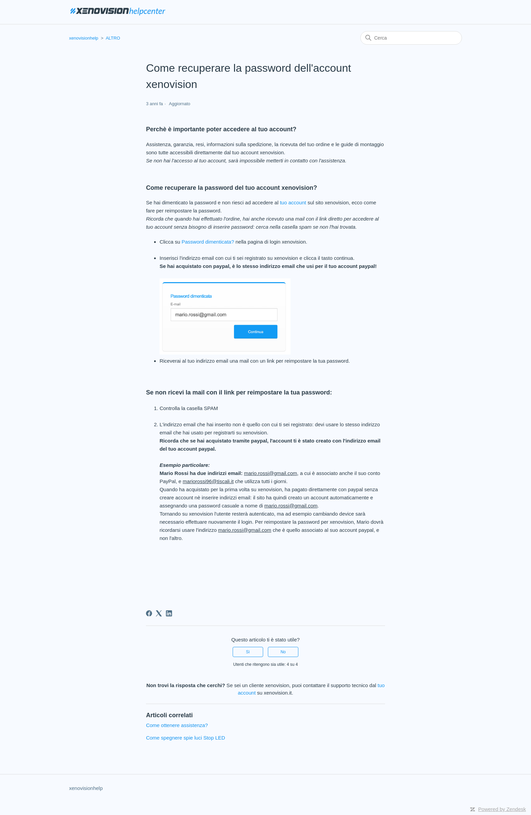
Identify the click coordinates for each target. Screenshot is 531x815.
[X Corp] (159, 613)
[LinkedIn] (169, 613)
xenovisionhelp (83, 38)
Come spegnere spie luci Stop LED (185, 738)
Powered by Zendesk (502, 809)
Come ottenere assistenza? (177, 725)
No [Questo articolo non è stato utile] (282, 652)
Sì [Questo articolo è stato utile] (248, 652)
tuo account (292, 202)
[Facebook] (149, 613)
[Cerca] (411, 38)
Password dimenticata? (207, 242)
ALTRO (113, 38)
